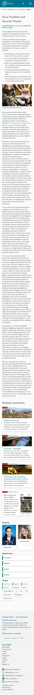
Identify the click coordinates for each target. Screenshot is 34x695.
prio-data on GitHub (10, 682)
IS (16, 591)
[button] (30, 3)
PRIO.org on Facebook (10, 669)
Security (6, 569)
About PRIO (5, 647)
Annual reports (6, 649)
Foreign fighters (8, 591)
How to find (5, 656)
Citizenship (15, 587)
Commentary (21, 9)
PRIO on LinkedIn (9, 678)
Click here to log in (8, 685)
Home (4, 9)
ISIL (21, 591)
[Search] (23, 3)
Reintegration (18, 595)
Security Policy (7, 598)
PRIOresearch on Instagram (12, 675)
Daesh (24, 587)
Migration (7, 563)
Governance (7, 558)
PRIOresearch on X (9, 672)
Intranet (4, 660)
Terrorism (7, 575)
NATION (5, 114)
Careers (4, 651)
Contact (4, 658)
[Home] (7, 4)
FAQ (3, 662)
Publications (12, 9)
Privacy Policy (6, 687)
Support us (5, 664)
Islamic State (7, 595)
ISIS (26, 591)
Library (4, 653)
